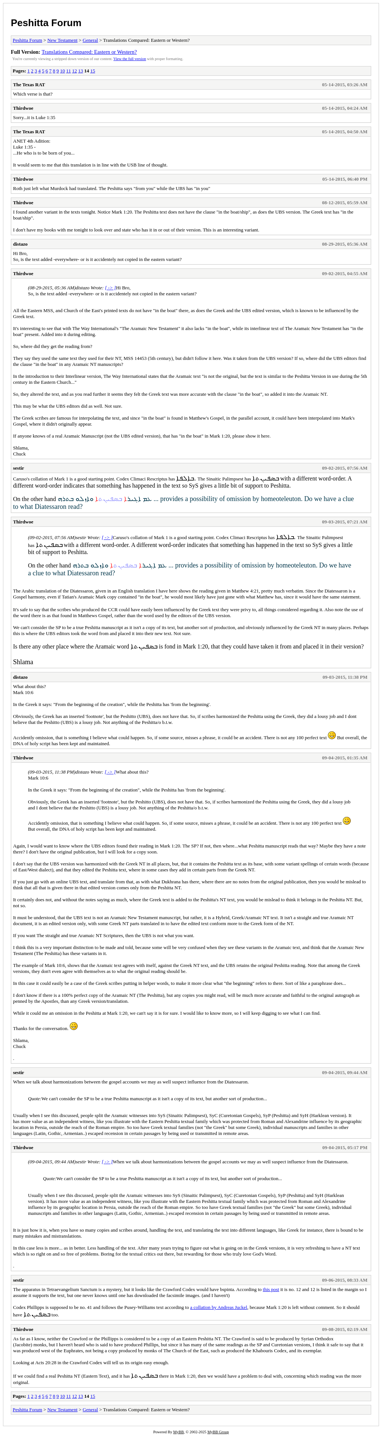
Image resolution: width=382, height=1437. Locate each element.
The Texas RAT (29, 84)
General (90, 40)
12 (74, 71)
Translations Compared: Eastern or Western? (89, 52)
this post (271, 1289)
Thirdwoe (23, 108)
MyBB (178, 1432)
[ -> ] (110, 287)
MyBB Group (218, 1432)
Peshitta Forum (46, 22)
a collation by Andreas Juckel (218, 1307)
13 (80, 71)
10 (62, 71)
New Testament (62, 40)
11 (68, 71)
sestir (18, 468)
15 (92, 71)
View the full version (129, 59)
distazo (20, 244)
